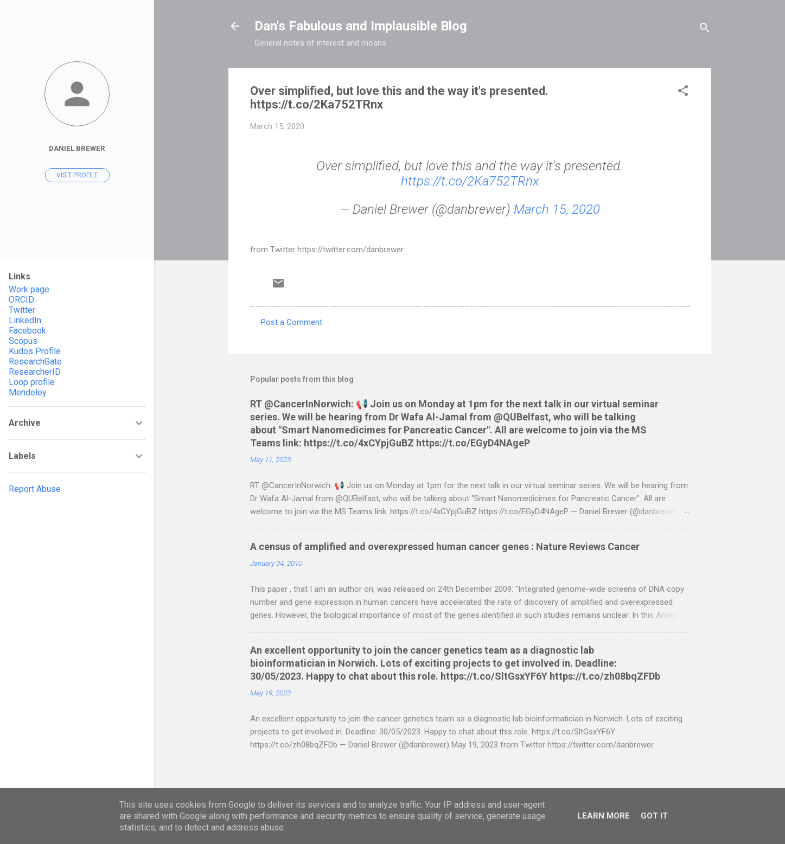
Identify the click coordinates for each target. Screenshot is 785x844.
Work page (29, 289)
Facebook (27, 330)
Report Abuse (35, 489)
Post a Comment (291, 322)
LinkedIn (25, 320)
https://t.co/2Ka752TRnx (470, 181)
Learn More (603, 816)
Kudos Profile (35, 351)
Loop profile (32, 382)
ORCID (21, 300)
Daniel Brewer (77, 148)
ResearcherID (35, 372)
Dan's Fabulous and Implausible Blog (360, 26)
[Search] (704, 29)
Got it (654, 816)
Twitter (22, 310)
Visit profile (77, 175)
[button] (683, 92)
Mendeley (28, 392)
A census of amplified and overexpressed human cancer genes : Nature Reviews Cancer (445, 546)
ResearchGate (35, 361)
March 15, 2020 (557, 209)
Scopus (23, 341)
